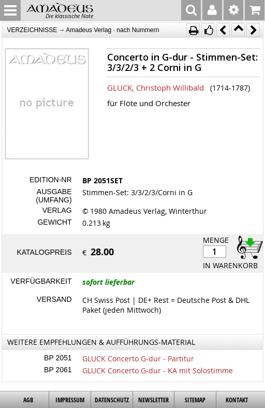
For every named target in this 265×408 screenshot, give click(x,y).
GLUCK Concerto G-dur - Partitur (138, 358)
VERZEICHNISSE (32, 30)
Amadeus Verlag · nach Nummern (112, 30)
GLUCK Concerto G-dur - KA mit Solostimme (157, 370)
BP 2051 (57, 358)
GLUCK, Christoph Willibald (155, 87)
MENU (10, 10)
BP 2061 (57, 370)
